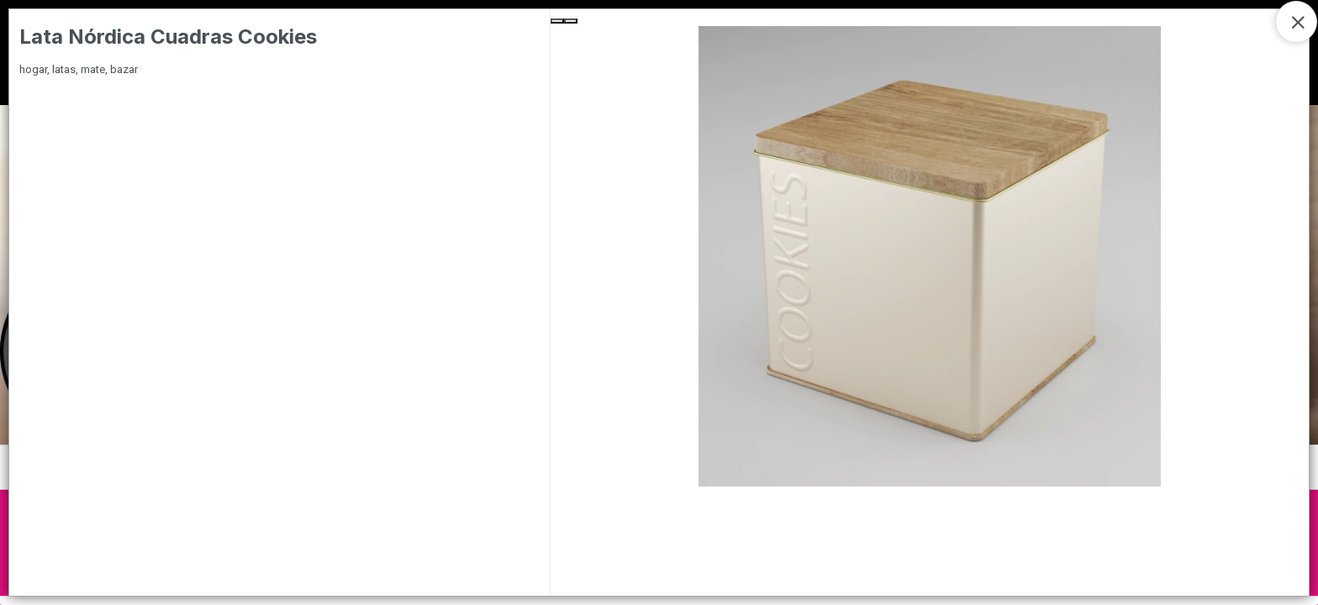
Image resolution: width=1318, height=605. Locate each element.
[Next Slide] (570, 21)
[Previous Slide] (557, 21)
